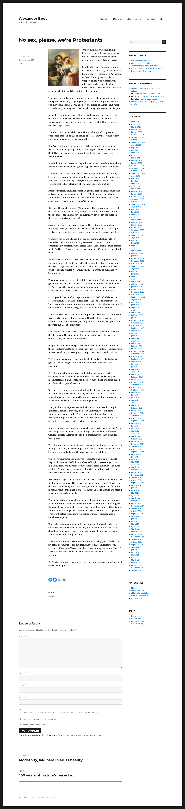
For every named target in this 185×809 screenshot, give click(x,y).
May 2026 (135, 122)
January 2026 (136, 132)
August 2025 (136, 145)
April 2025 (135, 155)
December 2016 (137, 413)
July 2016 (134, 426)
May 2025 (135, 153)
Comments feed (137, 621)
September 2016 (137, 421)
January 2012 (136, 565)
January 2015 (136, 472)
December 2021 (137, 258)
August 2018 (136, 362)
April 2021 (135, 279)
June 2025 (135, 150)
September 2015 (137, 452)
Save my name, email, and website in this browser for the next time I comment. (59, 713)
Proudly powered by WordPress (46, 797)
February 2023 (137, 222)
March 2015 (135, 467)
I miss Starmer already (140, 63)
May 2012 (135, 555)
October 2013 (136, 511)
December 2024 (137, 166)
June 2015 (135, 460)
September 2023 (138, 204)
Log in (133, 616)
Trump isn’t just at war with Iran (144, 66)
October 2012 (136, 542)
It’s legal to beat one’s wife (142, 71)
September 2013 (137, 514)
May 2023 (135, 215)
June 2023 (135, 212)
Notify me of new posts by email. (35, 725)
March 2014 (135, 498)
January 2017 (136, 411)
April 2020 (135, 310)
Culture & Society (138, 591)
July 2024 (135, 179)
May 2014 (135, 493)
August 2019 (136, 331)
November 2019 (137, 323)
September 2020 (138, 297)
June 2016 (135, 429)
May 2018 (135, 369)
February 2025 (137, 160)
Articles (103, 19)
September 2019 (137, 328)
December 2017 (137, 382)
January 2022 (136, 256)
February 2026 (137, 130)
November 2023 (137, 199)
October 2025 (136, 140)
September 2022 (138, 235)
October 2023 (136, 202)
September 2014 (137, 483)
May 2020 (135, 307)
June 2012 (135, 552)
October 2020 (136, 295)
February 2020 (137, 315)
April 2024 (135, 186)
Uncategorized (137, 598)
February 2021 (137, 284)
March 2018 (135, 374)
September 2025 (138, 142)
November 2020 (137, 292)
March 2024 (136, 189)
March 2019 (135, 344)
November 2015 (137, 447)
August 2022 (136, 238)
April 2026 (135, 124)
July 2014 (134, 488)
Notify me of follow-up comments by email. (39, 719)
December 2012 (137, 537)
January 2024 (136, 194)
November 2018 (137, 354)
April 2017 (135, 403)
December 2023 (137, 197)
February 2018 (137, 377)
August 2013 (136, 516)
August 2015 (136, 454)
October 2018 (136, 356)
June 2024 (135, 181)
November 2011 (137, 570)
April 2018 (135, 372)
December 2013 (137, 506)
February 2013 (137, 532)
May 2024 (135, 184)
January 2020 (136, 318)
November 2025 (137, 137)
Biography (118, 19)
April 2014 (135, 496)
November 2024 (137, 168)
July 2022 (135, 240)
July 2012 (134, 550)
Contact (151, 19)
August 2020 (136, 300)
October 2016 (136, 418)
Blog (129, 19)
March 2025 (136, 158)
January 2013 (136, 534)
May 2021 (135, 276)
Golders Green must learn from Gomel (146, 68)
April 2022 (135, 248)
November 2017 (137, 385)
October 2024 (136, 171)
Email (22, 685)
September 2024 (138, 173)
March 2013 (135, 529)
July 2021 (134, 271)
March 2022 (136, 251)
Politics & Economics (139, 596)
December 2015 (137, 444)
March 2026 (136, 127)
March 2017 (135, 405)
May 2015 (135, 462)
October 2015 (136, 449)
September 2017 (137, 390)
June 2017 (135, 398)
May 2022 (135, 246)
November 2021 (137, 261)
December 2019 (137, 320)
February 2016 (136, 439)
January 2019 (136, 349)
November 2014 (137, 478)
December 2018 (137, 351)
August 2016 (136, 423)
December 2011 (137, 568)
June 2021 (135, 274)
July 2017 (134, 395)
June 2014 (135, 490)
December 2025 (137, 135)
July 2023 (135, 209)
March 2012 (135, 560)
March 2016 (135, 436)
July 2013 (134, 519)
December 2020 (137, 289)
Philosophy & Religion (140, 593)
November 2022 (137, 230)
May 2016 (135, 431)
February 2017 (136, 408)
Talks (160, 19)
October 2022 (136, 233)
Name (22, 673)
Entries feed (136, 619)
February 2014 (137, 501)
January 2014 (136, 503)
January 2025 (136, 163)
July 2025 (135, 148)
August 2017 (136, 392)
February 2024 (137, 191)
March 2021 (136, 282)
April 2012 (135, 557)
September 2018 (137, 359)
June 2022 (135, 243)
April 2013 (135, 527)
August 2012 (136, 547)
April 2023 (135, 217)
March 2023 (136, 220)
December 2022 (137, 227)
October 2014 (136, 480)
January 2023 (136, 225)
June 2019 (135, 336)
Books (138, 19)
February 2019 (136, 346)
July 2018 (134, 364)
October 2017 (136, 387)
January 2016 (136, 441)
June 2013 (135, 521)
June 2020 (135, 305)
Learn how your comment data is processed (80, 735)
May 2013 (135, 524)
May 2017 (135, 400)
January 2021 (136, 287)
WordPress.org (137, 624)
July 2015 (134, 457)
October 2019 (136, 325)
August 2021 (136, 269)
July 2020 (135, 302)
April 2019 (135, 341)
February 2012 (137, 563)
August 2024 (136, 176)
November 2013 (137, 508)
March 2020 (136, 313)
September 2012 (137, 545)
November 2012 (137, 539)
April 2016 (135, 434)
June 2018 (135, 367)
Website (23, 697)
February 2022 (137, 253)
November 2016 (137, 416)
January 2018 (136, 380)
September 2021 (137, 266)
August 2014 (136, 485)
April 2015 (135, 465)
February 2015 (136, 470)
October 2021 (136, 264)
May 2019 (135, 338)
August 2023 (136, 207)
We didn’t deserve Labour (141, 61)
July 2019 (134, 333)
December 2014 (137, 475)
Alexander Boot (33, 18)
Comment (24, 636)
